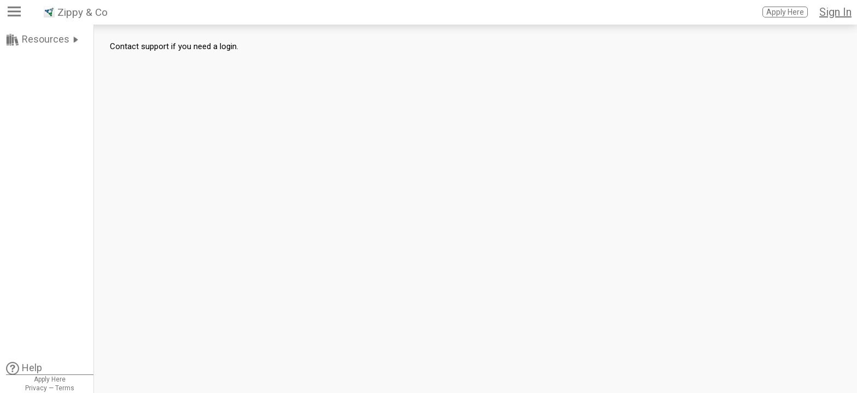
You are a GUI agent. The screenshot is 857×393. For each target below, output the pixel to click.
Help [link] (32, 367)
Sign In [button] (835, 12)
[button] (16, 14)
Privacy (36, 388)
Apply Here (785, 12)
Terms (64, 388)
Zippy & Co (82, 12)
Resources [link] (45, 39)
